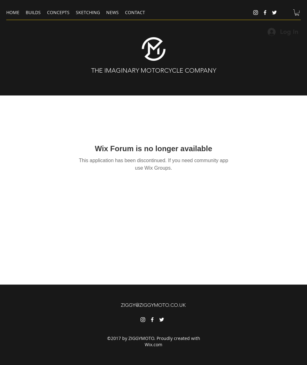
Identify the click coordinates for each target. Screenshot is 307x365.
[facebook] (265, 12)
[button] (297, 12)
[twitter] (274, 12)
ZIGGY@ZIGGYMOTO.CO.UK (153, 305)
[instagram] (255, 12)
